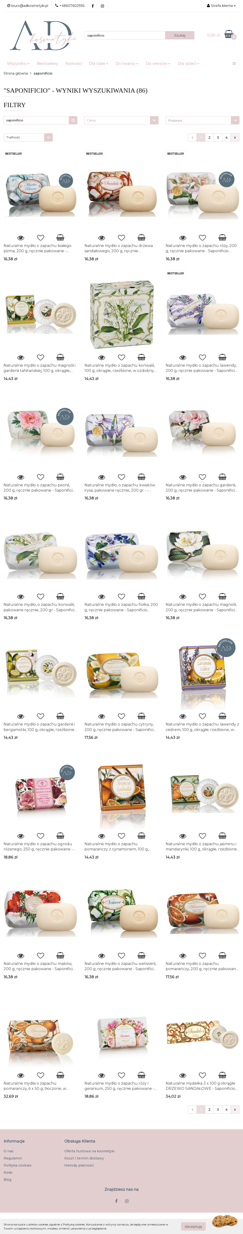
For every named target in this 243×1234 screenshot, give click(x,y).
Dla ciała (98, 63)
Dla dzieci (189, 63)
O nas (9, 1151)
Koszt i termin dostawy (84, 1158)
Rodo (8, 1172)
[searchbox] (199, 121)
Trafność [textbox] (13, 137)
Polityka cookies (18, 1165)
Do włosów (158, 63)
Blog (7, 1179)
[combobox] (121, 120)
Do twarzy (127, 63)
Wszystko (18, 63)
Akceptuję (193, 1226)
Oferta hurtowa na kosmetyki (89, 1151)
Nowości (73, 63)
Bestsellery (47, 63)
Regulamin (13, 1158)
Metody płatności (79, 1165)
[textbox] (117, 120)
